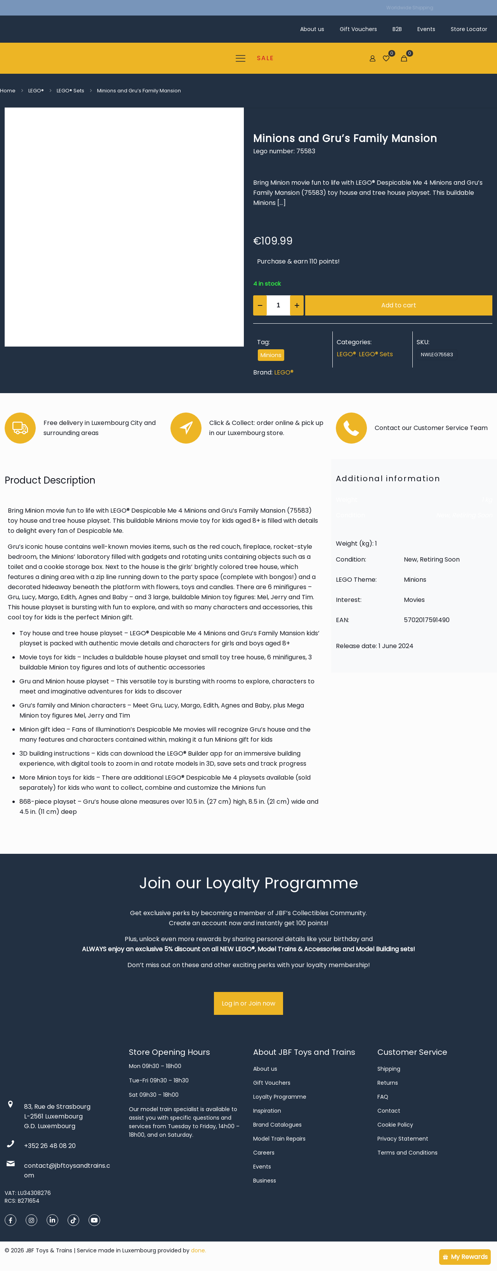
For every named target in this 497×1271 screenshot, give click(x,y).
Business (264, 1180)
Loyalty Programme (279, 1097)
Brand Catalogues (277, 1125)
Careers (264, 1153)
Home (8, 90)
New (442, 515)
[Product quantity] (278, 305)
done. (198, 1250)
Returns (387, 1083)
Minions (271, 355)
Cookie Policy (395, 1125)
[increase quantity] (297, 305)
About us (265, 1069)
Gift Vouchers (271, 1083)
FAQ (382, 1097)
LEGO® (36, 90)
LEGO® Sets (70, 90)
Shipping (388, 1069)
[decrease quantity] (260, 305)
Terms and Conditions (407, 1153)
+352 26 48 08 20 (50, 1145)
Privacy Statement (402, 1139)
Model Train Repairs (279, 1139)
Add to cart (398, 305)
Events (262, 1166)
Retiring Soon (472, 515)
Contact (388, 1111)
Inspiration (267, 1111)
